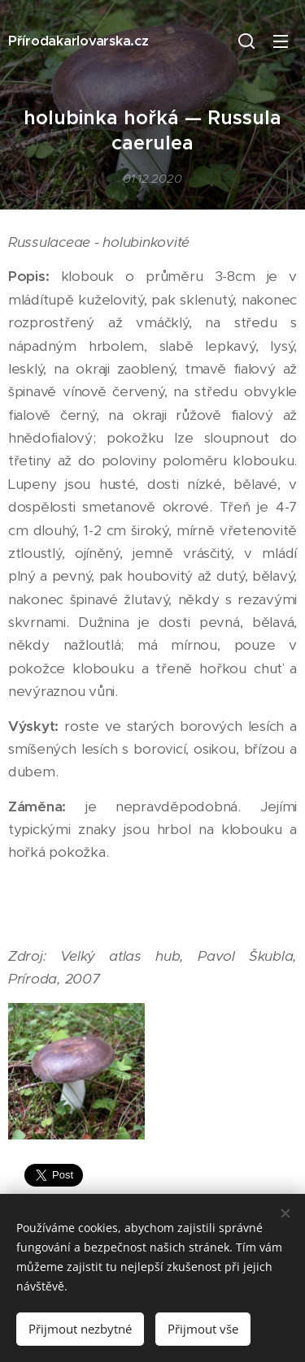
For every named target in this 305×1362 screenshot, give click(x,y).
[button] (246, 40)
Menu (280, 41)
